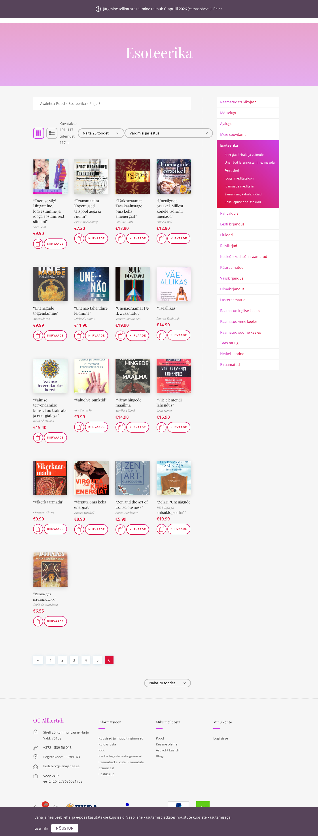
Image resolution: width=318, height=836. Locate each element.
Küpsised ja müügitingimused (120, 748)
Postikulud (106, 784)
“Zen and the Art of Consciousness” (132, 510)
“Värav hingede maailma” (128, 407)
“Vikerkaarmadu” (48, 507)
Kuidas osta (107, 754)
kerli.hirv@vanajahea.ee (61, 776)
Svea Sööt (39, 227)
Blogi (160, 766)
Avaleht (46, 103)
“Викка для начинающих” (45, 606)
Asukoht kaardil (168, 760)
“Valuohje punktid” (90, 405)
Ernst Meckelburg (85, 222)
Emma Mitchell (84, 518)
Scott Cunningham (45, 614)
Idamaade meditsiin (239, 186)
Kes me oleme (166, 754)
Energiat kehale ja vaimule (244, 155)
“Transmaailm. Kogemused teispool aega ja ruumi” (87, 208)
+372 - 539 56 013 (57, 757)
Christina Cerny (43, 517)
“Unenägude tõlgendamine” (46, 310)
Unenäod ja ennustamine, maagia (250, 162)
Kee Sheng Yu (83, 415)
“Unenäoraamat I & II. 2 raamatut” (132, 310)
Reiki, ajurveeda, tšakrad (243, 202)
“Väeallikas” (167, 308)
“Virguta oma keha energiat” (90, 510)
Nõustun (65, 828)
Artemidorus (41, 319)
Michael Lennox (84, 324)
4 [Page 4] (86, 670)
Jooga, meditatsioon (239, 178)
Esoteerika (77, 103)
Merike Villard (125, 416)
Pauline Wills (124, 222)
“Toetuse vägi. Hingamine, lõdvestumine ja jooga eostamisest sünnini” (48, 211)
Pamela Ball (164, 222)
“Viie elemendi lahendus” (169, 407)
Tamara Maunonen (127, 319)
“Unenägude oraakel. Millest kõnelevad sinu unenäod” (170, 208)
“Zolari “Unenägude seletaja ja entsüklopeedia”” (171, 515)
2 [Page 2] (62, 670)
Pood (60, 103)
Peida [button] (218, 8)
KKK (101, 760)
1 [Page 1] (51, 670)
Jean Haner (164, 416)
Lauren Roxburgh (168, 318)
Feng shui (232, 170)
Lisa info (41, 828)
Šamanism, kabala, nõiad (243, 194)
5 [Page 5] (97, 670)
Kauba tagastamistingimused (120, 766)
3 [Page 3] (74, 670)
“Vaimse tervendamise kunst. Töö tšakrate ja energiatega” (50, 412)
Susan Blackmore (126, 518)
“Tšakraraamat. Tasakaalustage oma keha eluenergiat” (129, 208)
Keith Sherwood (43, 426)
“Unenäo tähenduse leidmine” (83, 313)
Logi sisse (220, 748)
